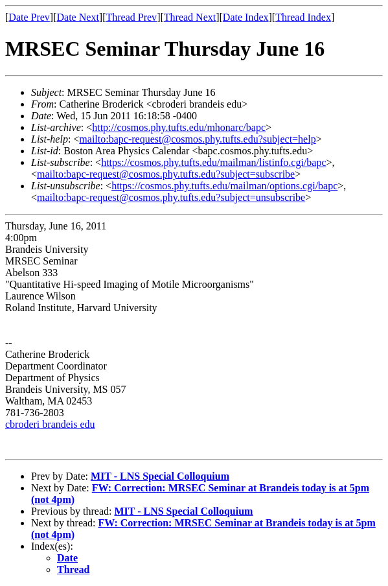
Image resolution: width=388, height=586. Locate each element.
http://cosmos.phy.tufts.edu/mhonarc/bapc (179, 127)
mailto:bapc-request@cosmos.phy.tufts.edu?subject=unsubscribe (171, 197)
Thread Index (303, 17)
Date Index (246, 17)
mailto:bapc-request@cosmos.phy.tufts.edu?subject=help (197, 139)
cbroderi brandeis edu (50, 424)
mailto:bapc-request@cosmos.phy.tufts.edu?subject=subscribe (166, 174)
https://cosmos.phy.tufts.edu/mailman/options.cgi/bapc (224, 185)
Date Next (78, 17)
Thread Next (190, 17)
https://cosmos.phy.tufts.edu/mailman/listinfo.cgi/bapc (213, 162)
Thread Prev (131, 17)
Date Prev (29, 17)
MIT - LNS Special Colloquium (160, 476)
